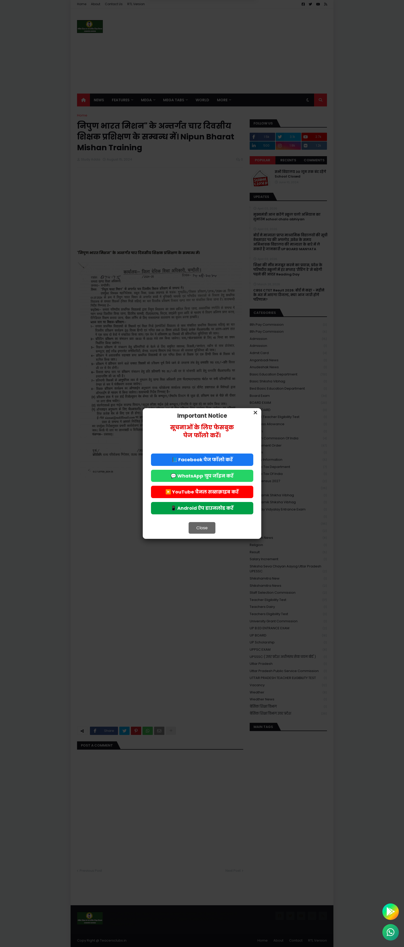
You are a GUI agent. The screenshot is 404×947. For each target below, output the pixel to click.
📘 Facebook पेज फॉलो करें (202, 459)
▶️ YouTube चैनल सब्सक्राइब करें (202, 492)
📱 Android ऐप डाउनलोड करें (202, 508)
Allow (228, 25)
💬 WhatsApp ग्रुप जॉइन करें (202, 476)
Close (202, 528)
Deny (176, 25)
